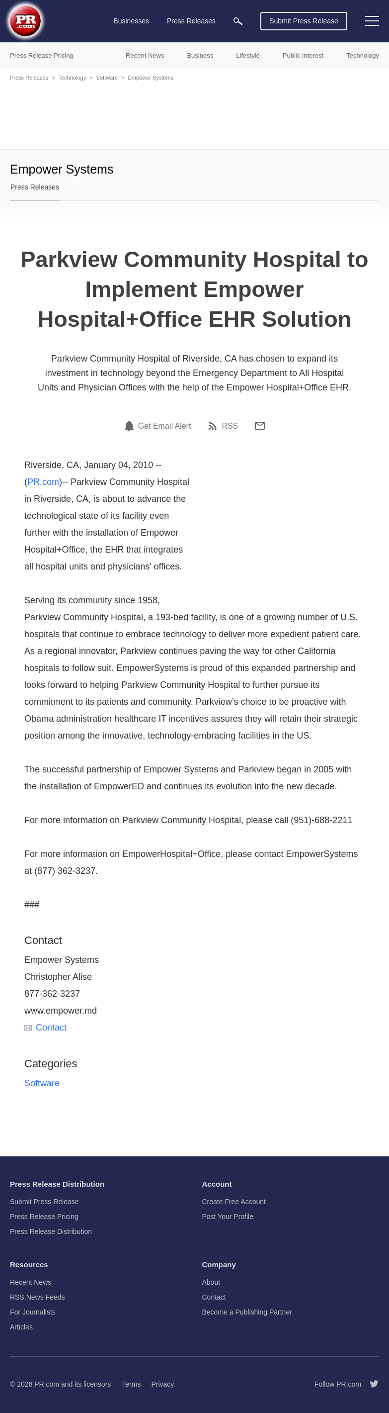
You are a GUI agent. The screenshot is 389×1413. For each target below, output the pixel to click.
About (211, 1282)
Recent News (30, 1282)
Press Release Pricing (44, 1217)
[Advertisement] (194, 114)
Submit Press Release (303, 21)
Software (107, 78)
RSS (230, 426)
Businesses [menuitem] (131, 21)
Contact (45, 1028)
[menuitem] (237, 21)
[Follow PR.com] (370, 1384)
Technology (72, 78)
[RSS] (214, 426)
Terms (131, 1384)
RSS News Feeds (37, 1297)
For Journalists (33, 1312)
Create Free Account (234, 1202)
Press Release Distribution (51, 1231)
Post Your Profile (228, 1217)
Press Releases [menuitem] (191, 21)
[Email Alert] (130, 426)
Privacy (162, 1384)
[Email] (260, 426)
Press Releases (29, 78)
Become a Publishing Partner (247, 1312)
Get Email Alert (164, 426)
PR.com (43, 482)
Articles (21, 1327)
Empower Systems (150, 78)
